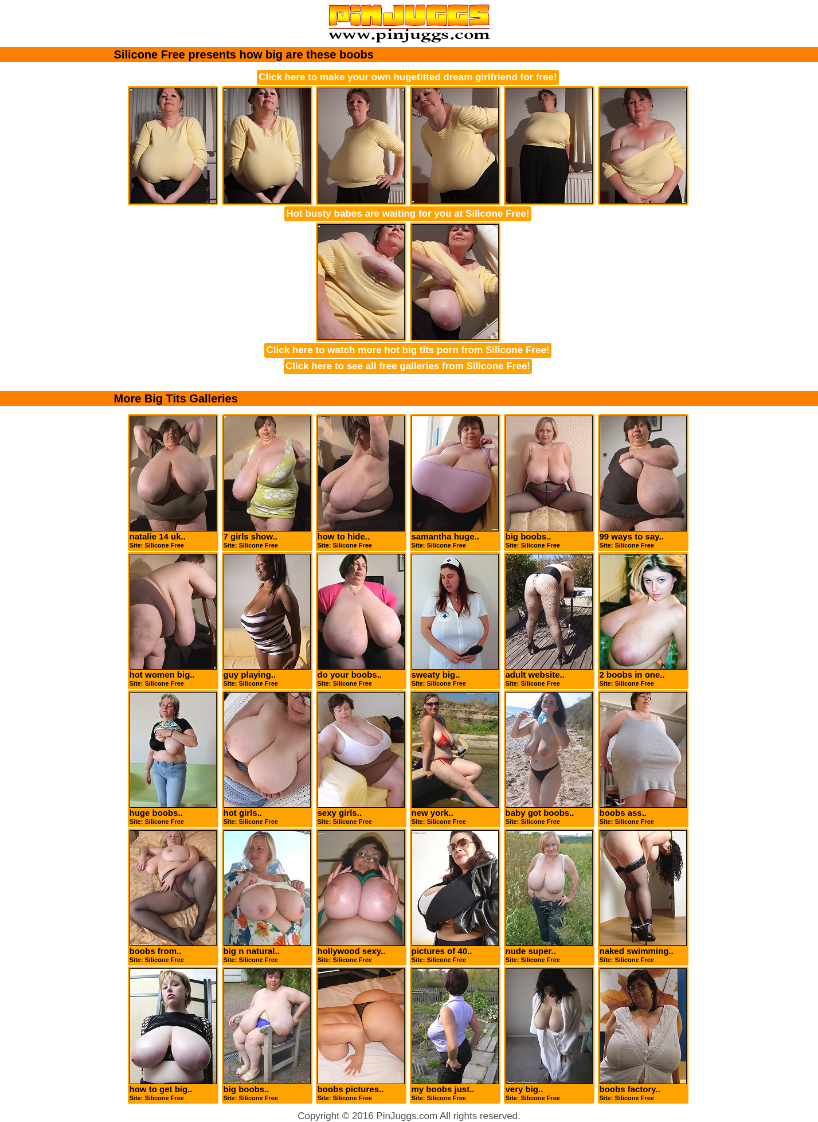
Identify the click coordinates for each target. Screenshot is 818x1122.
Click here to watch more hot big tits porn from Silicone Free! (407, 350)
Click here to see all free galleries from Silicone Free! (407, 366)
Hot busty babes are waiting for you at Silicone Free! (407, 213)
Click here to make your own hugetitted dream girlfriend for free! (408, 77)
